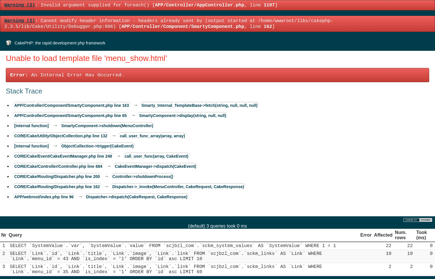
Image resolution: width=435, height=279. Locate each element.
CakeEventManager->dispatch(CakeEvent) (155, 166)
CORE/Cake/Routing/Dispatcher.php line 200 (57, 176)
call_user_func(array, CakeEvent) (156, 156)
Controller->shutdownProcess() (142, 176)
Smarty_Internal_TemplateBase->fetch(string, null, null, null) (199, 105)
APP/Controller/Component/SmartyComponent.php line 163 (71, 105)
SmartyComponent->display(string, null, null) (182, 115)
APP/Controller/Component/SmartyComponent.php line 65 (70, 115)
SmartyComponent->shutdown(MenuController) (107, 125)
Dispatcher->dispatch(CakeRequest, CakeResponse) (136, 197)
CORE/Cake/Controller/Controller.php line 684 (58, 166)
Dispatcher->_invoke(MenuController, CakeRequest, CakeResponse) (178, 186)
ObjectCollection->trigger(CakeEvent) (97, 146)
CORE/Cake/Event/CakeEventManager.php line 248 (63, 156)
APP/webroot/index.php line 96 (44, 197)
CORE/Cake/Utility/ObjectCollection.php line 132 (60, 136)
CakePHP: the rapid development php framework (60, 43)
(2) (19, 5)
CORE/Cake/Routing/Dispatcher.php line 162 (57, 186)
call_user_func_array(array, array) (152, 136)
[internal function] (31, 125)
